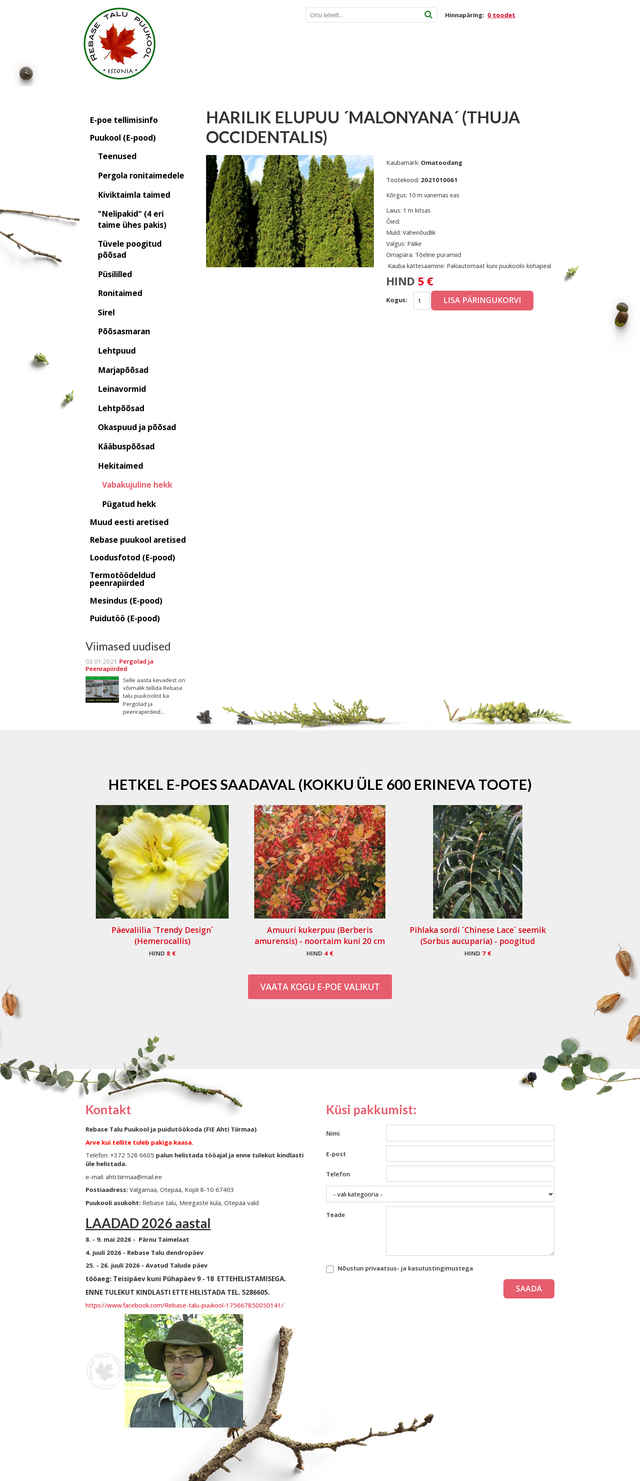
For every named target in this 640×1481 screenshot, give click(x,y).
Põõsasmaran (124, 331)
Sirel (106, 312)
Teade (335, 1214)
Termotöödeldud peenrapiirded (122, 579)
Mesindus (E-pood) (126, 600)
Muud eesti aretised (129, 522)
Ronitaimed (120, 293)
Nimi (333, 1133)
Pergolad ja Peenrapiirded (119, 665)
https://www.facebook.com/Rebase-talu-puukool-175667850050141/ (185, 1305)
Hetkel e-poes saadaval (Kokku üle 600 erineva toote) (320, 784)
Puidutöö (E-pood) (125, 618)
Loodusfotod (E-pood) (132, 557)
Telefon (338, 1174)
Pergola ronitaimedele (141, 175)
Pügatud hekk (129, 504)
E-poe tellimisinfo (124, 120)
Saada (529, 1288)
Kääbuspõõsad (126, 446)
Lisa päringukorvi (482, 300)
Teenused (117, 156)
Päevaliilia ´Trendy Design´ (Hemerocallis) (162, 935)
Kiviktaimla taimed (134, 195)
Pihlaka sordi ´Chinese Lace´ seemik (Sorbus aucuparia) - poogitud (478, 935)
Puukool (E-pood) (123, 137)
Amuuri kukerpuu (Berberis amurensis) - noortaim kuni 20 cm (320, 935)
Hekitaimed (120, 465)
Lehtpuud (117, 350)
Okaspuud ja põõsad (137, 427)
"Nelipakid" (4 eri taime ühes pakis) (132, 219)
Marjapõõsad (123, 370)
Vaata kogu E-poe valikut (320, 987)
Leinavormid (122, 389)
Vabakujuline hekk (137, 484)
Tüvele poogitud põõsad (130, 249)
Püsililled (115, 274)
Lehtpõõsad (121, 408)
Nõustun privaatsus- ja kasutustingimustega (405, 1268)
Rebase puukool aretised (138, 540)
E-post (336, 1154)
